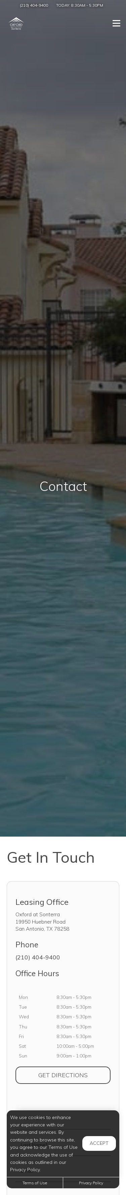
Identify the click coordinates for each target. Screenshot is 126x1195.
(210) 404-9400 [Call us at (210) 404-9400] (34, 5)
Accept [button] (99, 1143)
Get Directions (74, 1075)
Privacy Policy (91, 1182)
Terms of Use (35, 1182)
